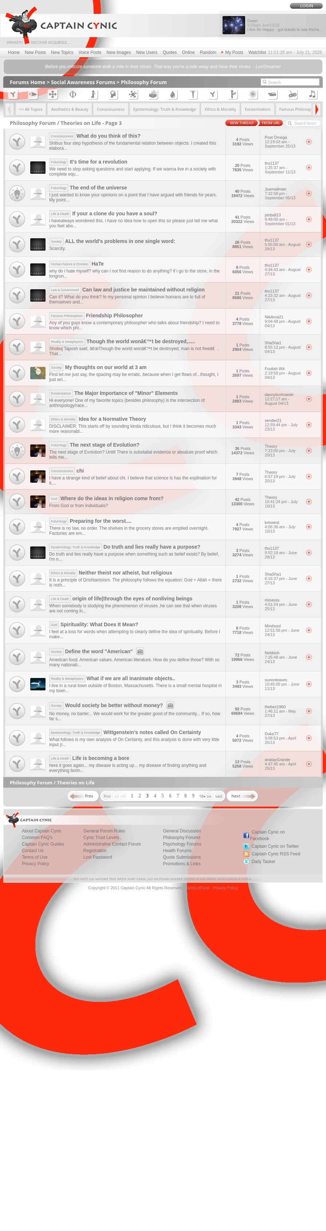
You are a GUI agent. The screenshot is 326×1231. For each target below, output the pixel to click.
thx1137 (283, 167)
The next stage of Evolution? (94, 445)
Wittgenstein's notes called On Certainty (125, 732)
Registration (95, 850)
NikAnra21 (283, 321)
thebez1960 (283, 711)
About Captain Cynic (42, 831)
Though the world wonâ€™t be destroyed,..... (122, 341)
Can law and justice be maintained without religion (127, 290)
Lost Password (97, 857)
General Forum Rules (104, 831)
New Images (119, 52)
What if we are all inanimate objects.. (112, 678)
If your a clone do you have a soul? (103, 213)
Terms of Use (35, 857)
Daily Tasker (263, 861)
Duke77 (283, 738)
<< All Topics (31, 109)
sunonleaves (283, 684)
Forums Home (28, 82)
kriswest (283, 526)
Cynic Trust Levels (101, 837)
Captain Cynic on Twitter (275, 846)
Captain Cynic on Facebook (267, 835)
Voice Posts (90, 52)
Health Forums (177, 850)
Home (14, 52)
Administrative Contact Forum (112, 844)
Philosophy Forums (181, 837)
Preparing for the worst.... (90, 521)
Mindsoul (283, 630)
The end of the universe (88, 188)
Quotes (170, 52)
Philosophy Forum (144, 82)
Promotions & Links (181, 863)
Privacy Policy (35, 863)
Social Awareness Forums (83, 82)
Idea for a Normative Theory (97, 419)
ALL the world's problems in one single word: (112, 241)
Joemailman (283, 193)
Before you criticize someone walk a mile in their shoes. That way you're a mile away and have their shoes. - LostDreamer (163, 66)
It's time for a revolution (88, 162)
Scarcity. (57, 248)
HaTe (76, 264)
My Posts (232, 52)
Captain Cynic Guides (43, 844)
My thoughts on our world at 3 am (98, 367)
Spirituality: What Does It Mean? (93, 624)
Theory (283, 450)
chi (66, 471)
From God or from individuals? (78, 505)
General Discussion (182, 831)
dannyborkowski (283, 398)
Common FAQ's (37, 837)
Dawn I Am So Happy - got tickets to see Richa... (284, 25)
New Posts (35, 52)
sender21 (283, 424)
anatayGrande (283, 764)
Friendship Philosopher (96, 315)
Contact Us (32, 850)
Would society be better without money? (112, 705)
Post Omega (283, 141)
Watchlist (257, 52)
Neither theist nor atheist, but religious (110, 573)
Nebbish (283, 657)
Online (188, 52)
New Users (147, 52)
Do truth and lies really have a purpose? (124, 547)
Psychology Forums (182, 844)
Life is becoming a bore (89, 758)
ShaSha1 (283, 347)
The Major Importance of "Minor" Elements (113, 393)
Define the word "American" (97, 651)
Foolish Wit (283, 373)
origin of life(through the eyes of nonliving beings (120, 598)
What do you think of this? (95, 136)
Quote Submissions (182, 857)
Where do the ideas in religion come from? (106, 498)
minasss (283, 604)
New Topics (62, 52)
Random (208, 52)
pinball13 (283, 219)
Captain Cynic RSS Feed (276, 853)
